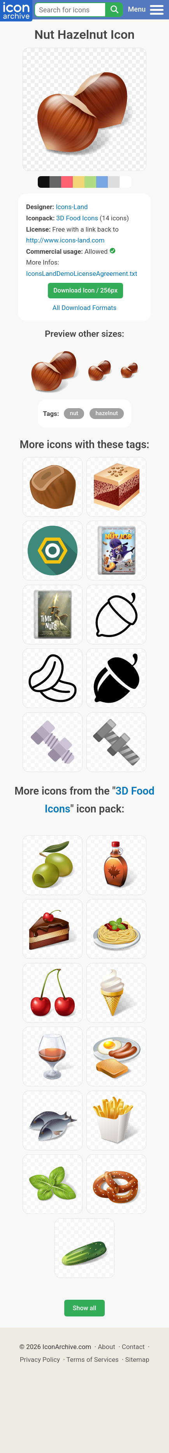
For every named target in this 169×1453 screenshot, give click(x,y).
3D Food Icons (77, 218)
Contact (133, 1347)
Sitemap (137, 1359)
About (106, 1347)
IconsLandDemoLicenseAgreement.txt (81, 273)
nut (74, 413)
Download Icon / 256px (85, 290)
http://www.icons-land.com (65, 240)
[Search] (114, 9)
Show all (84, 1308)
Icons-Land (72, 207)
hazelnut (106, 413)
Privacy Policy (40, 1359)
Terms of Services (93, 1359)
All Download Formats (85, 308)
